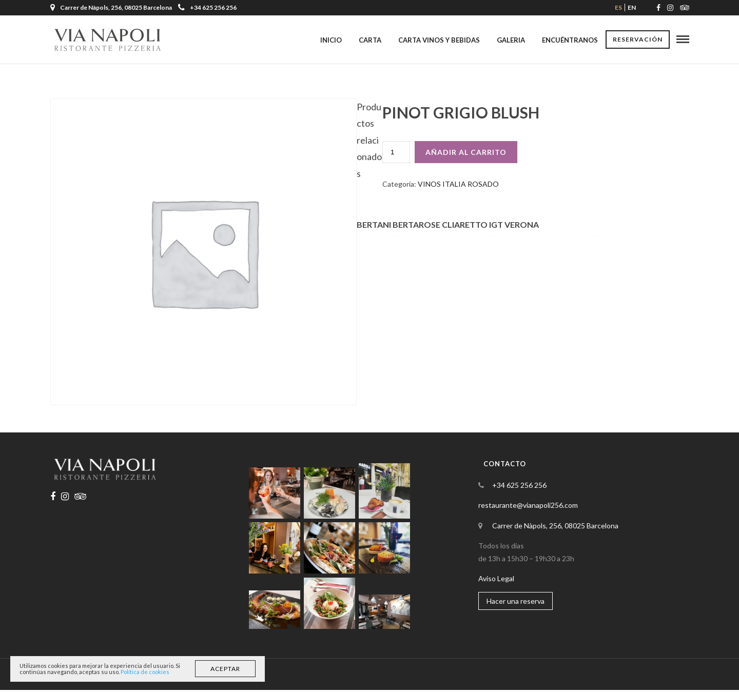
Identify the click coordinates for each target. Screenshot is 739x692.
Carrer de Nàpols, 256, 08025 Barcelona (555, 527)
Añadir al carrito (466, 154)
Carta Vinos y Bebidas (439, 40)
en (632, 7)
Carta (370, 40)
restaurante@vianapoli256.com (528, 507)
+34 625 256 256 (207, 7)
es (618, 7)
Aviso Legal (496, 580)
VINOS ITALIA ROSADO (458, 186)
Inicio (331, 40)
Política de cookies (145, 671)
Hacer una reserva (515, 603)
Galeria (511, 40)
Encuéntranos (570, 40)
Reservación (638, 40)
